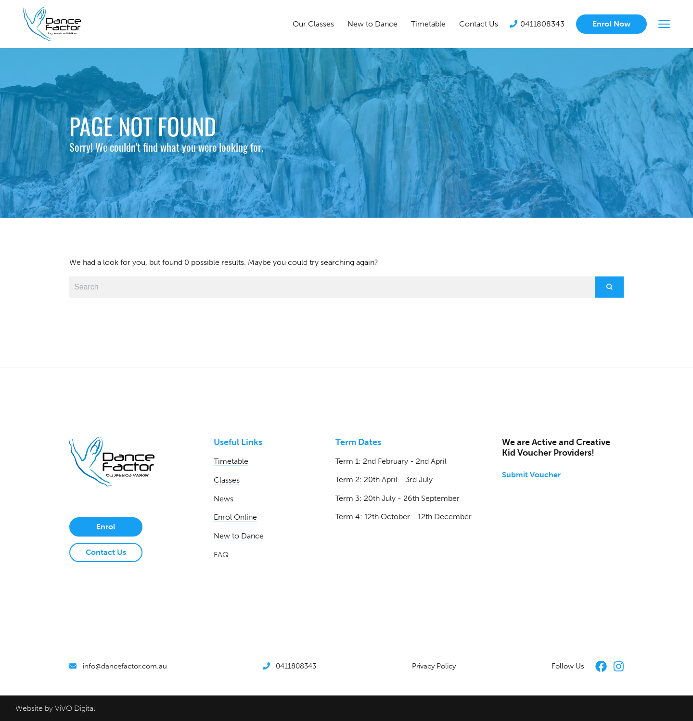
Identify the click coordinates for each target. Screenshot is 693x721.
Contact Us (478, 23)
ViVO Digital (75, 708)
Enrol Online (235, 517)
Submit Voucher (531, 474)
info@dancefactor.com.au (125, 666)
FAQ (221, 554)
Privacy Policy (434, 666)
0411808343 (542, 23)
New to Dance (372, 23)
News (223, 498)
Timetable (428, 23)
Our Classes (313, 23)
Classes (227, 480)
